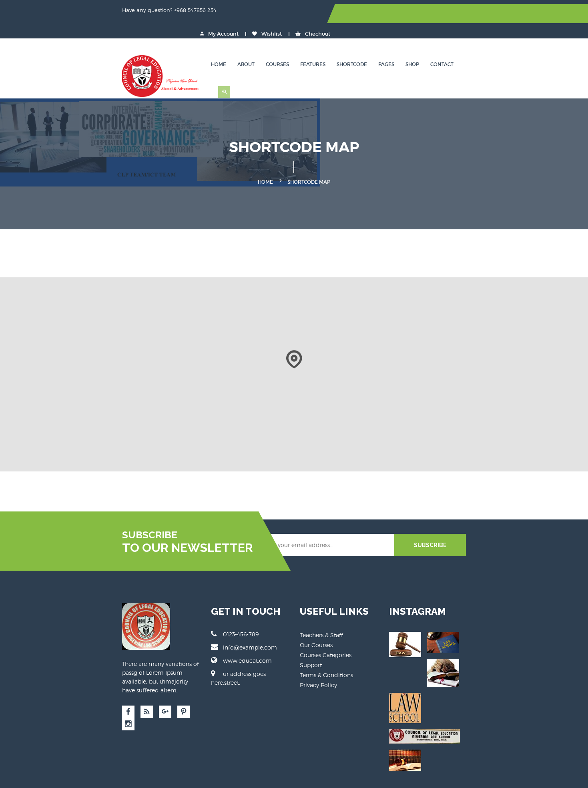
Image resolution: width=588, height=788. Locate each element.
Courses (331, 46)
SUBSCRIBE (492, 527)
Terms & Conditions (326, 657)
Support (311, 647)
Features (366, 46)
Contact (496, 46)
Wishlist (465, 13)
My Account (417, 13)
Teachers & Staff (321, 617)
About (300, 46)
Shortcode (406, 46)
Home (272, 46)
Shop (466, 46)
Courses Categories (326, 637)
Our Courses (316, 627)
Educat (193, 776)
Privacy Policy (318, 667)
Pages (440, 46)
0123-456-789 (204, 616)
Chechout (511, 13)
